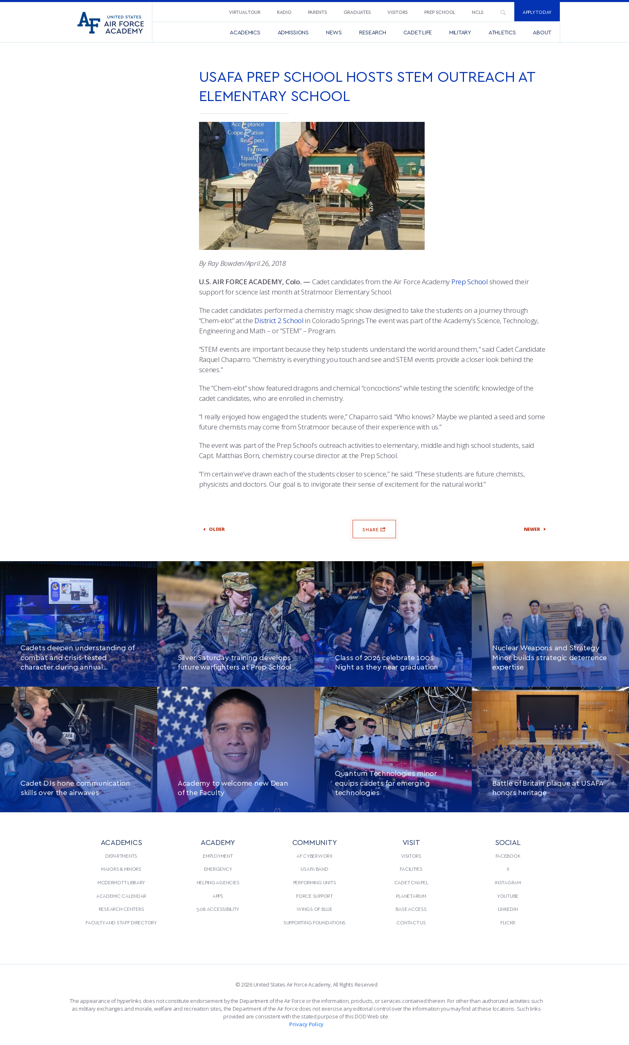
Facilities (411, 869)
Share (374, 529)
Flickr (507, 922)
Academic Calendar (121, 896)
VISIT (411, 842)
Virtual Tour (244, 12)
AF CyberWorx (314, 855)
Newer (527, 529)
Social (507, 842)
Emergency (218, 869)
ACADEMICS (121, 842)
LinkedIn (508, 909)
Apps (218, 896)
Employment (218, 855)
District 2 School (278, 320)
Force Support (314, 896)
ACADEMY (218, 842)
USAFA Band (314, 869)
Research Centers (121, 909)
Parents (317, 12)
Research (372, 32)
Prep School (439, 12)
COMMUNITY (314, 842)
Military (460, 32)
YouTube (507, 896)
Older (221, 529)
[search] (503, 12)
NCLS (478, 12)
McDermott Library (121, 882)
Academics (245, 32)
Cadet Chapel (411, 882)
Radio (284, 12)
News (334, 32)
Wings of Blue (314, 909)
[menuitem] (245, 11)
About (542, 32)
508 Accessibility (218, 909)
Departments (121, 855)
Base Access (411, 909)
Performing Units (314, 882)
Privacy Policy (306, 1024)
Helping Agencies (218, 882)
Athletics (502, 32)
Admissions (293, 32)
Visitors (397, 12)
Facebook (508, 855)
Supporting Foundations (314, 922)
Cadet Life (417, 32)
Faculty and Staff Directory (121, 922)
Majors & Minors (121, 869)
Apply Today (537, 12)
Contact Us (410, 922)
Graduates (357, 12)
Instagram (508, 882)
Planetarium (411, 896)
